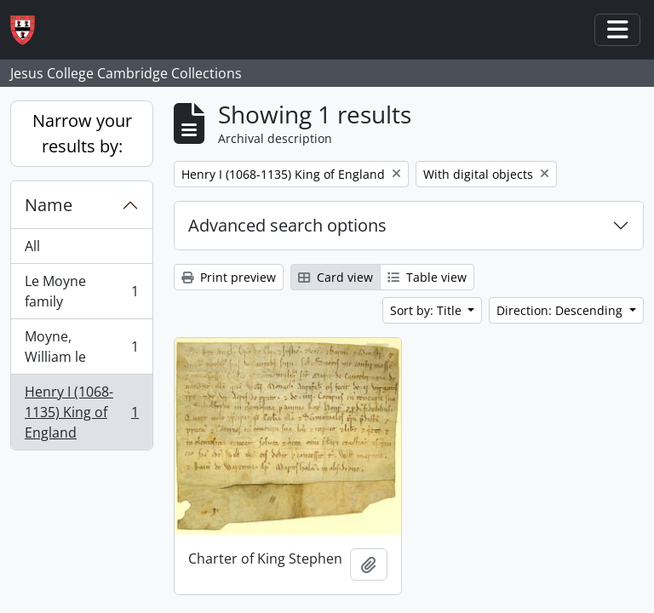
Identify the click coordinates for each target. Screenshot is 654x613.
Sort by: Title (427, 310)
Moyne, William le (81, 346)
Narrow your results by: (82, 133)
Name (48, 204)
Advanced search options (287, 225)
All (32, 246)
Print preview (228, 277)
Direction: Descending (561, 310)
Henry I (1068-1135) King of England (81, 412)
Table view (427, 277)
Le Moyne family (81, 291)
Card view (335, 277)
